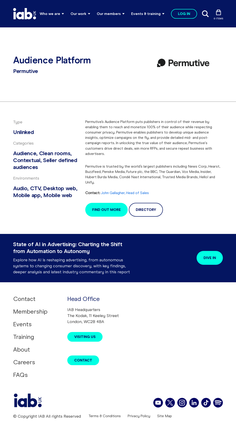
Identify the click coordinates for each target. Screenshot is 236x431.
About (21, 349)
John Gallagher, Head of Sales (125, 193)
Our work (78, 14)
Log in (184, 14)
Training (23, 337)
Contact (24, 299)
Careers (24, 362)
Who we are (50, 14)
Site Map (164, 416)
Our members (109, 14)
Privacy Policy (139, 416)
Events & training (146, 14)
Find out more (106, 209)
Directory (146, 209)
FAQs (20, 375)
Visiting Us (85, 337)
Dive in (210, 258)
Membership (30, 311)
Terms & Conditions (104, 416)
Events (22, 324)
